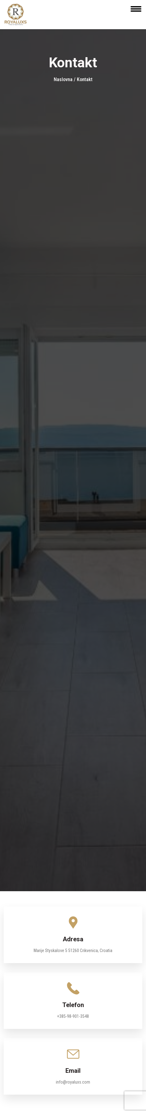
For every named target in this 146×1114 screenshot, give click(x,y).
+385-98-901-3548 (73, 1016)
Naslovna (64, 79)
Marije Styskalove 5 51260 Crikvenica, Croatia (73, 950)
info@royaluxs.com (73, 1082)
